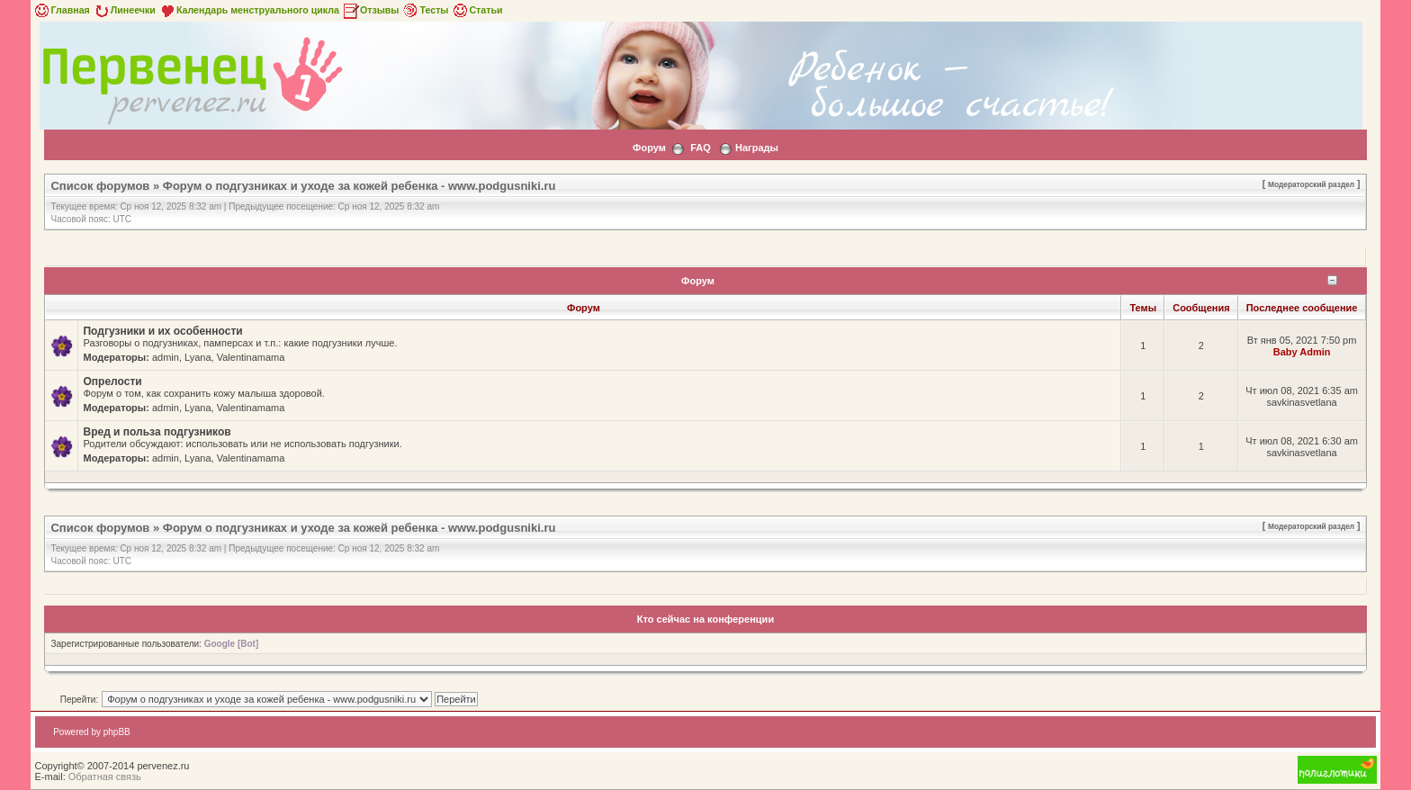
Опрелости (112, 381)
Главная (60, 9)
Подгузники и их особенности (162, 331)
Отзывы (371, 9)
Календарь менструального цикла (248, 9)
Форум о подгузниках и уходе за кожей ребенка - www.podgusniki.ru (359, 186)
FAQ (700, 147)
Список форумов (99, 186)
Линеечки (124, 9)
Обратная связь (104, 776)
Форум (649, 147)
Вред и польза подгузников (156, 432)
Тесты (424, 9)
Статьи (476, 9)
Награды (756, 147)
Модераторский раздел (1311, 184)
